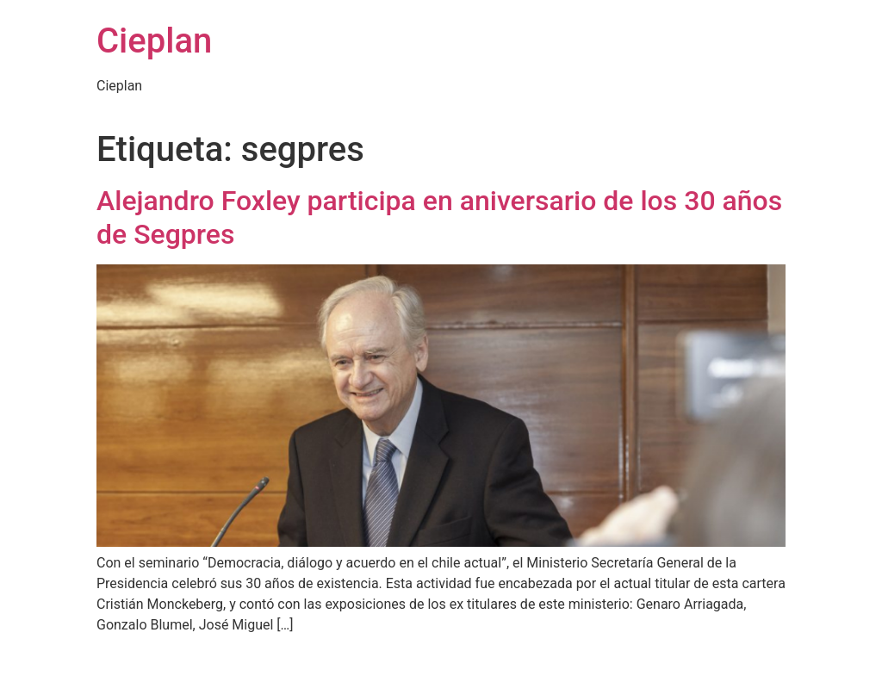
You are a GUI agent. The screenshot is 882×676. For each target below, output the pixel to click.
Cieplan (154, 41)
